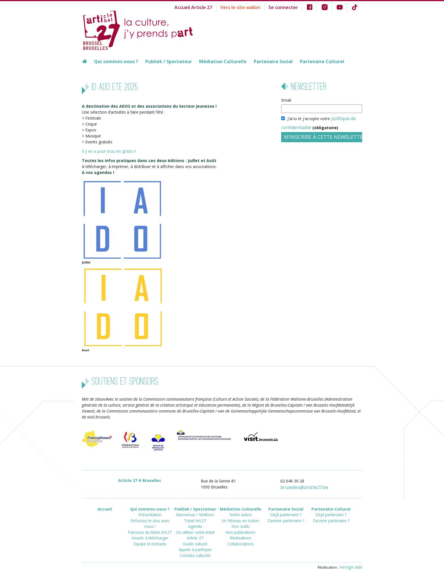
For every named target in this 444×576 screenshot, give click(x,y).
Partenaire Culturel (322, 61)
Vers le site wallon (250, 7)
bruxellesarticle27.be (307, 485)
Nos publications (240, 526)
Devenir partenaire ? (286, 516)
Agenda (195, 521)
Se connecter (288, 7)
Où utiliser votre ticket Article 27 (195, 529)
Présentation (150, 511)
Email (286, 100)
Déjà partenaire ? (286, 511)
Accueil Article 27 (207, 7)
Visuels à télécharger (149, 526)
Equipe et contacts (150, 531)
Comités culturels (195, 547)
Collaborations (241, 536)
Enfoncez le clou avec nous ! (150, 516)
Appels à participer (195, 541)
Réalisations (240, 531)
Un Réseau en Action (240, 516)
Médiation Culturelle (223, 61)
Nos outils (240, 521)
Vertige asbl (352, 563)
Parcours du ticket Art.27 (150, 521)
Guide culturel (195, 536)
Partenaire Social (273, 61)
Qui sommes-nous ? (116, 61)
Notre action (240, 511)
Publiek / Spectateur (168, 61)
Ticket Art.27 (195, 516)
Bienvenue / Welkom (195, 511)
